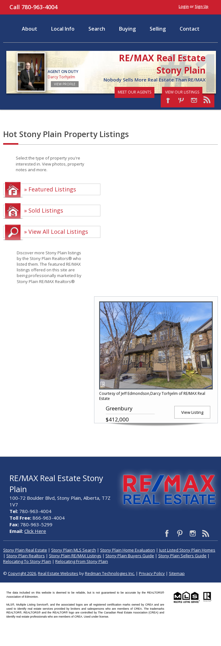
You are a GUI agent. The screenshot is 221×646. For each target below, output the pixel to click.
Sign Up (201, 6)
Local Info (63, 28)
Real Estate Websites (58, 573)
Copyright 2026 (22, 573)
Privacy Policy (152, 573)
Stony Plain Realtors (25, 555)
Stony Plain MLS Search (73, 550)
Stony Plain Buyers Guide (129, 555)
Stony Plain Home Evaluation (127, 550)
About (29, 28)
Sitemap (177, 573)
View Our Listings (182, 92)
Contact (190, 28)
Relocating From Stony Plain (81, 561)
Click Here (35, 531)
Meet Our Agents (134, 92)
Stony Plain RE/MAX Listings (75, 555)
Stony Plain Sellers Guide (182, 555)
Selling (158, 28)
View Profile (64, 84)
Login (184, 6)
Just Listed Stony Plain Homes (187, 550)
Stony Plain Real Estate (25, 550)
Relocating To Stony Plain (27, 561)
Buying (127, 28)
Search (96, 28)
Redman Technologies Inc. (110, 573)
